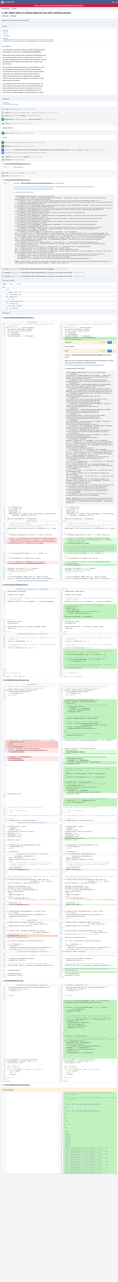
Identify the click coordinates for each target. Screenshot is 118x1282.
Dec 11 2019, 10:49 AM (28, 109)
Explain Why (87, 150)
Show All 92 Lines (31, 580)
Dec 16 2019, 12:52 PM (27, 133)
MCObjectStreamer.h (15, 294)
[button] (116, 2)
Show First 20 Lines (21, 589)
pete (6, 32)
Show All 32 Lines (32, 322)
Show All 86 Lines (32, 589)
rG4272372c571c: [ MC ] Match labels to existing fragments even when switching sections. (28, 41)
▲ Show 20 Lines (21, 580)
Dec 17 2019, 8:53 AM (98, 150)
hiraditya (23, 115)
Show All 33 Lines (32, 521)
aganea (7, 269)
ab (6, 33)
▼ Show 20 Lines (43, 589)
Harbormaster (9, 119)
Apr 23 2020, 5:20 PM (61, 269)
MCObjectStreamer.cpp (16, 301)
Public (14, 16)
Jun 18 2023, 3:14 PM (79, 272)
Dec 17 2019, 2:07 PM (36, 157)
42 (5, 167)
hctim (6, 173)
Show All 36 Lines (32, 684)
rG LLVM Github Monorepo (10, 104)
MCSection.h (13, 296)
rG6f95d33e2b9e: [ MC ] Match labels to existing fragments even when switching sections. (28, 39)
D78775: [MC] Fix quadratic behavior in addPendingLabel (37, 269)
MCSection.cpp (13, 303)
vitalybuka (8, 157)
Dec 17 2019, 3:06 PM (31, 173)
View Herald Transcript (37, 113)
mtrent (11, 20)
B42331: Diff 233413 (35, 119)
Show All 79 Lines (32, 634)
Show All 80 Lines (32, 985)
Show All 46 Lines (32, 822)
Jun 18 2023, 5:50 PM (78, 276)
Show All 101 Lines (32, 854)
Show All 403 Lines (32, 951)
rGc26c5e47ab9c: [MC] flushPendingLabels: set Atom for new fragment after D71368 (46, 272)
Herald (7, 113)
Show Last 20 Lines (42, 580)
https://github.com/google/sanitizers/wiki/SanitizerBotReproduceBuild (33, 189)
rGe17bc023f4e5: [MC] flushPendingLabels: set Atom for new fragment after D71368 (46, 276)
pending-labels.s (14, 308)
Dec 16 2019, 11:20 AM (27, 123)
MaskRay (7, 272)
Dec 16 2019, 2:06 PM (29, 146)
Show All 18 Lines (32, 920)
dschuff (7, 35)
